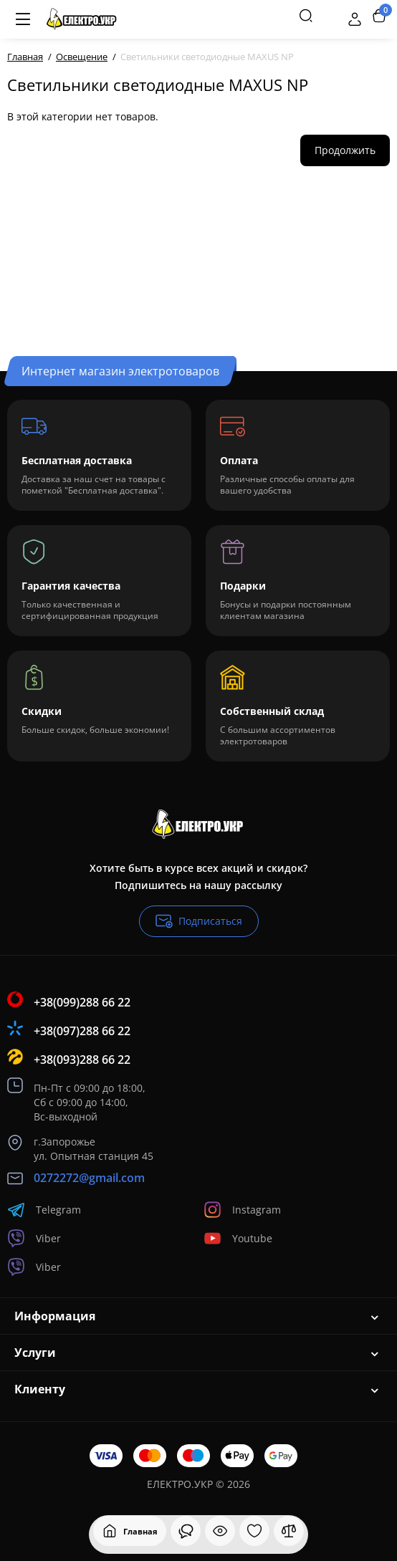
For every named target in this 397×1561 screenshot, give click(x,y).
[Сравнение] (289, 1531)
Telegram (44, 1210)
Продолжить (345, 150)
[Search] (306, 16)
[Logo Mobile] (81, 19)
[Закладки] (254, 1531)
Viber (34, 1238)
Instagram (242, 1210)
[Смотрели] (186, 1531)
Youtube (238, 1238)
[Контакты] (330, 16)
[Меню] (23, 19)
